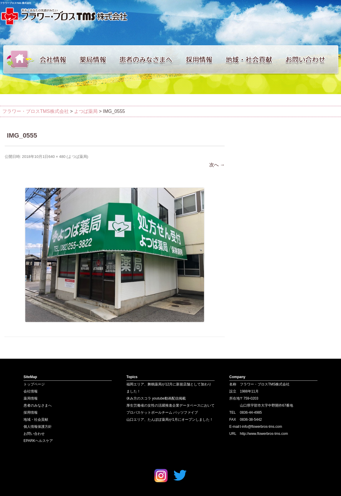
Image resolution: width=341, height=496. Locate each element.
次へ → (217, 164)
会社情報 (55, 59)
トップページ (17, 59)
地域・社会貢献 (252, 59)
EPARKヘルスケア (38, 441)
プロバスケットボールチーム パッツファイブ (162, 412)
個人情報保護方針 (38, 427)
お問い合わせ (311, 59)
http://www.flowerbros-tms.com (264, 434)
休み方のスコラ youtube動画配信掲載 (156, 398)
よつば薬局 (77, 156)
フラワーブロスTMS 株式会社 (15, 3)
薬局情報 (95, 59)
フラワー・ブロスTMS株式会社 (35, 111)
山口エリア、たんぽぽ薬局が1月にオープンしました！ (169, 419)
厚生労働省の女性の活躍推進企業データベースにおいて (170, 405)
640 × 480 (56, 156)
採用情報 (202, 59)
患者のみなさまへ (148, 59)
